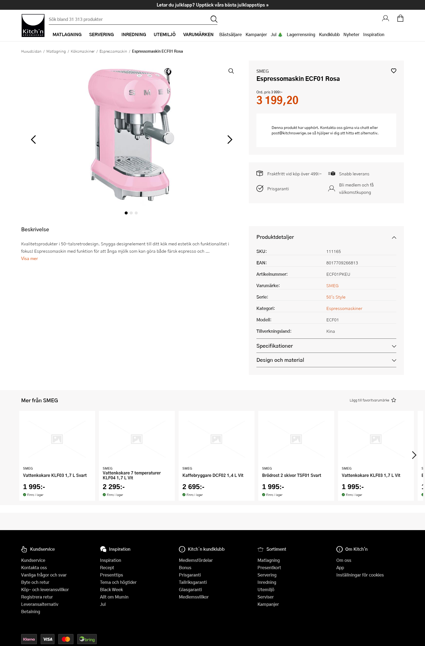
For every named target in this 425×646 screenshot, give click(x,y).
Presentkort (269, 567)
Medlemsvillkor (194, 597)
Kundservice (33, 560)
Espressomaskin (113, 51)
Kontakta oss (34, 567)
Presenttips (111, 575)
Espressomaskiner (344, 308)
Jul (103, 604)
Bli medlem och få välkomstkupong (356, 188)
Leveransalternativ (39, 604)
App (340, 567)
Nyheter (351, 34)
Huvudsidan (31, 51)
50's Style (336, 297)
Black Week (111, 589)
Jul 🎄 (277, 34)
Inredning (266, 582)
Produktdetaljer (275, 237)
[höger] (229, 139)
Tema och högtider (118, 582)
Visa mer (29, 258)
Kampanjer (256, 34)
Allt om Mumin (114, 597)
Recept (107, 567)
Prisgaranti (278, 188)
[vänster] (33, 139)
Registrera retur (37, 597)
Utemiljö (265, 589)
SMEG (262, 71)
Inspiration (373, 34)
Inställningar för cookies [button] (360, 575)
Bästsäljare (230, 34)
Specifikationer (274, 346)
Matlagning (56, 51)
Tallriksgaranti (193, 582)
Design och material (280, 360)
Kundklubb (329, 34)
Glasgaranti (190, 589)
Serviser (265, 597)
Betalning (30, 611)
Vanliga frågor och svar (44, 575)
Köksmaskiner (83, 51)
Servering (266, 575)
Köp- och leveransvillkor (45, 589)
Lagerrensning (301, 34)
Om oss (343, 560)
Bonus (185, 567)
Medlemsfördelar (196, 560)
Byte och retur (35, 582)
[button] (393, 70)
